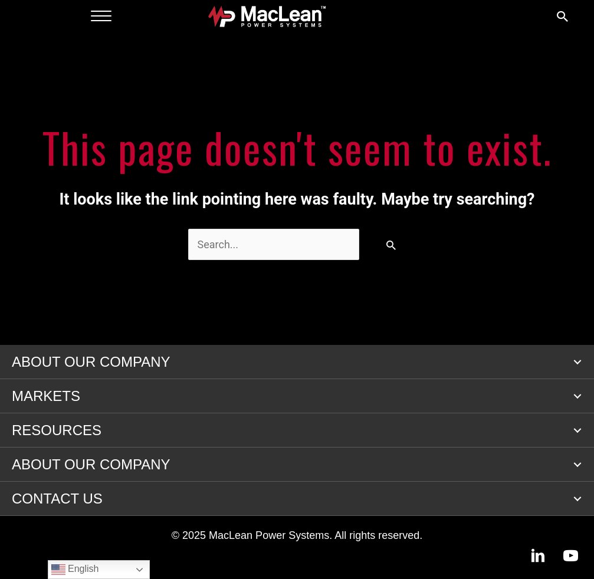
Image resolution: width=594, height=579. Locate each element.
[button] (577, 362)
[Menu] (101, 16)
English (75, 569)
